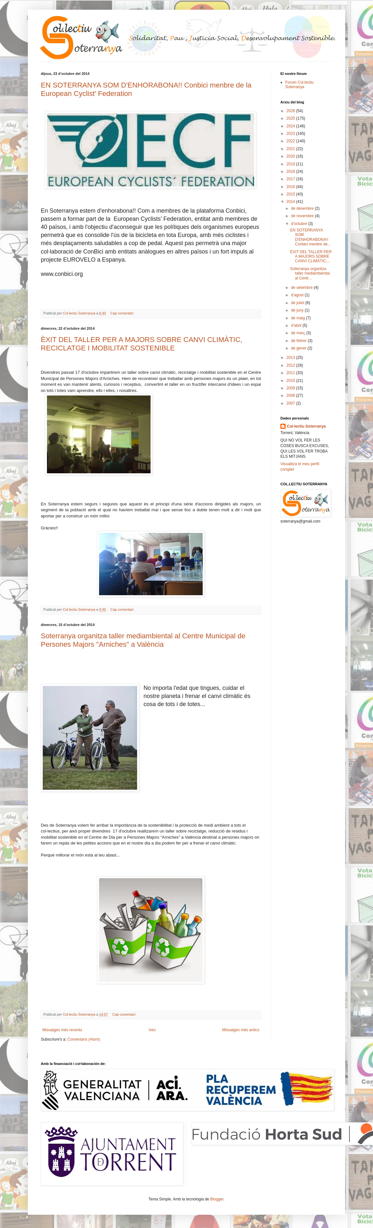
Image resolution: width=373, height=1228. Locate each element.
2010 (291, 380)
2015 (291, 194)
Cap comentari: (122, 313)
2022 (291, 141)
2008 (291, 395)
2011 (291, 373)
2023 (291, 133)
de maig (298, 318)
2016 (291, 186)
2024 (291, 126)
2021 (291, 149)
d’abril (296, 325)
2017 (291, 179)
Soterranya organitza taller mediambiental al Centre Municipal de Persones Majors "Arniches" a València (143, 640)
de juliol (298, 303)
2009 (291, 388)
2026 (291, 111)
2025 (291, 118)
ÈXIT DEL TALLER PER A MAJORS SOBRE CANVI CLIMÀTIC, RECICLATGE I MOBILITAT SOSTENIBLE (142, 344)
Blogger (216, 1199)
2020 (291, 156)
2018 (291, 171)
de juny (298, 310)
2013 (291, 357)
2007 (291, 403)
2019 (291, 164)
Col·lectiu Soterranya (306, 426)
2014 (291, 201)
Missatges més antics (240, 1030)
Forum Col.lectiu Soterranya (299, 84)
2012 (291, 365)
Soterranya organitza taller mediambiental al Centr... (310, 273)
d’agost (298, 295)
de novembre (303, 216)
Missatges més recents (62, 1030)
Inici (152, 1030)
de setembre (302, 287)
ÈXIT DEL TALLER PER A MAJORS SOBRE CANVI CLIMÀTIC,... (311, 257)
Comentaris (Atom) (83, 1039)
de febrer (299, 340)
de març (298, 333)
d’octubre (299, 223)
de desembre (303, 208)
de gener (299, 348)
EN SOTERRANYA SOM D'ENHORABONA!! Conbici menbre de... (310, 237)
